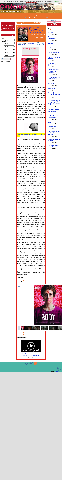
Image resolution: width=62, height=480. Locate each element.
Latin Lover (52, 88)
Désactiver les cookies (31, 2)
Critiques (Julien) (20, 15)
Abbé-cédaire (33, 17)
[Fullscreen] (39, 350)
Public (3, 38)
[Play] (23, 350)
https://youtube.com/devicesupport (31, 353)
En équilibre (52, 127)
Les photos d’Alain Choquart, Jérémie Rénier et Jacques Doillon (54, 103)
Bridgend (51, 83)
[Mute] (37, 350)
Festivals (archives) (27, 22)
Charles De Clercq (39, 37)
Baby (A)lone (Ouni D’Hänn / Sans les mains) (54, 94)
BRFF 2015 (37, 22)
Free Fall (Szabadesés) (52, 64)
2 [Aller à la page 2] (23, 281)
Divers (3, 51)
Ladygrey (51, 48)
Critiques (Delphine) (34, 15)
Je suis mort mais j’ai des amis (54, 37)
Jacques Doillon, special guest (53, 110)
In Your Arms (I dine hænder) (53, 116)
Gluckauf (51, 43)
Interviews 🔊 (44, 17)
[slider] (30, 350)
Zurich (50, 122)
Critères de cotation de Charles (7, 29)
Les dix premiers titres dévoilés (53, 146)
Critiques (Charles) (48, 15)
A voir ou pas (5, 44)
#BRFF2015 (20, 26)
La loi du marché (53, 52)
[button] (31, 346)
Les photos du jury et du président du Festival (54, 133)
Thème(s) (4, 41)
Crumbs (50, 32)
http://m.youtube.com (31, 356)
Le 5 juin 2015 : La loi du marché (54, 78)
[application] (31, 346)
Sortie (3, 54)
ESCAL (56, 371)
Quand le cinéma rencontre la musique (53, 71)
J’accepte (56, 1)
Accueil (10, 15)
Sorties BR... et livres (7, 25)
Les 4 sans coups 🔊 (20, 17)
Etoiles (3, 48)
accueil (19, 22)
